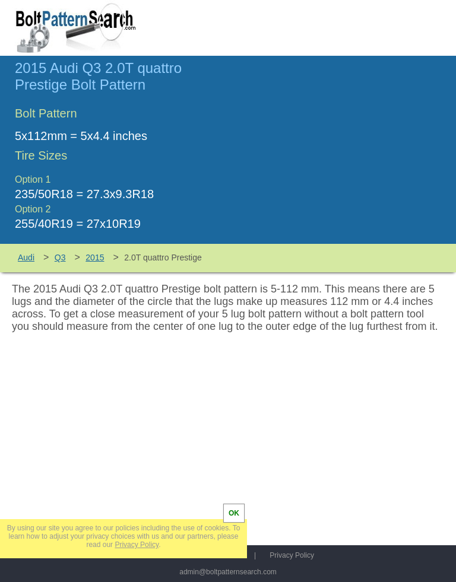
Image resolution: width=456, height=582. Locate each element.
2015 (95, 257)
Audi (26, 257)
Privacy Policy (292, 555)
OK (234, 513)
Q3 (60, 257)
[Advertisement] (341, 155)
